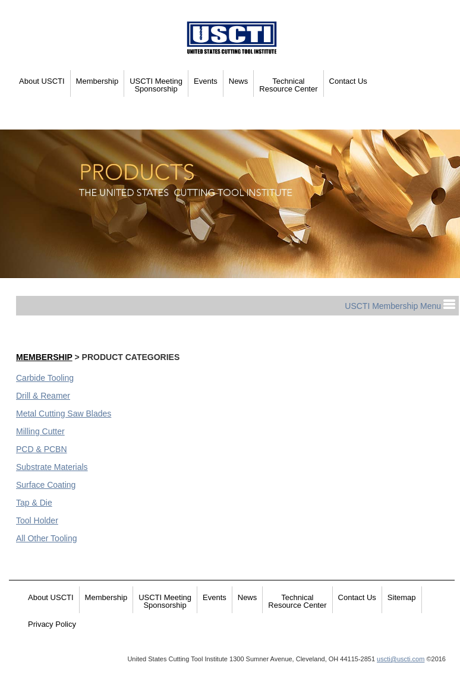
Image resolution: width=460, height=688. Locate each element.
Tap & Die (34, 502)
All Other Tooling (46, 538)
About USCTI (42, 81)
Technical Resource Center (288, 85)
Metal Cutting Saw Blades (63, 413)
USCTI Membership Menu (400, 306)
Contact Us (348, 81)
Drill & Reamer (43, 395)
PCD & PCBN (41, 449)
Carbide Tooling (45, 378)
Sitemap (401, 597)
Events (206, 81)
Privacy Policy (52, 624)
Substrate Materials (52, 467)
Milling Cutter (40, 431)
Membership (97, 81)
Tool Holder (37, 520)
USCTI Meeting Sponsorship (156, 85)
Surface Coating (45, 485)
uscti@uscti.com (400, 658)
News (238, 81)
